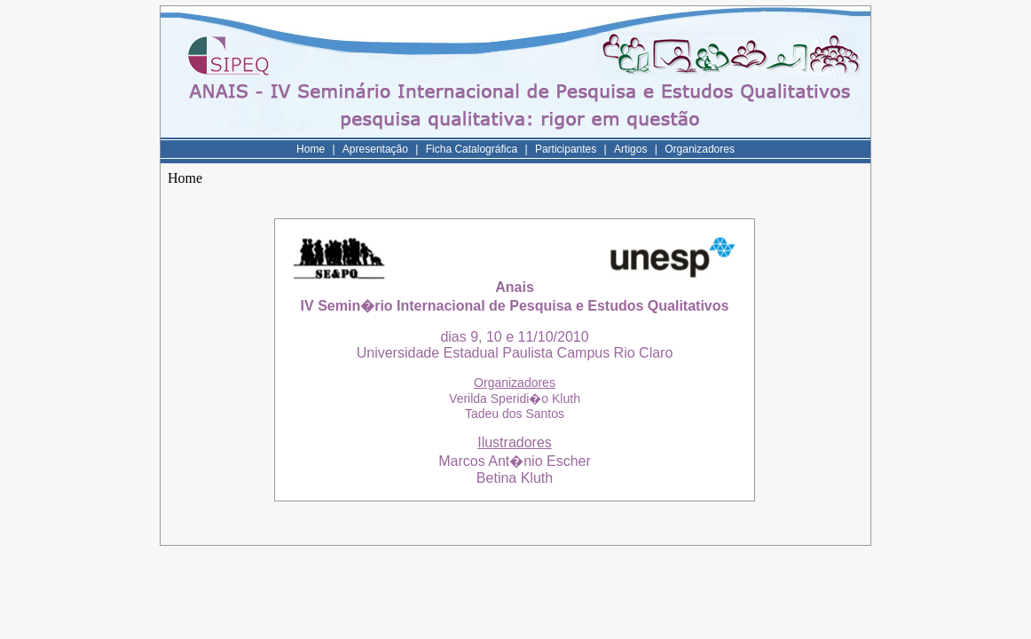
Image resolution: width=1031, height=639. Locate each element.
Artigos (630, 149)
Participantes (565, 149)
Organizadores (700, 149)
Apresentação (375, 149)
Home (310, 149)
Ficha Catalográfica (471, 149)
